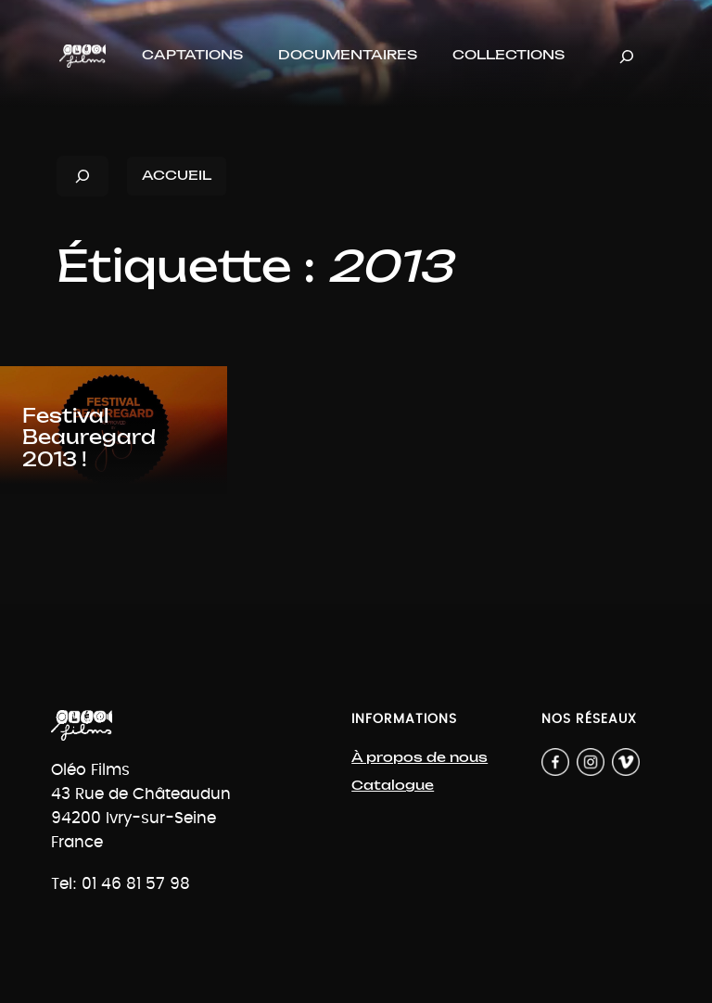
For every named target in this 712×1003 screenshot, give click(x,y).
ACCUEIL (176, 176)
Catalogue (392, 786)
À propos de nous (419, 758)
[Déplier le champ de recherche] (627, 56)
